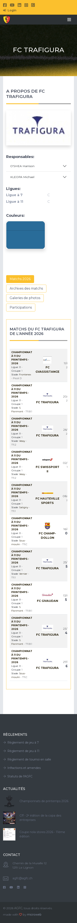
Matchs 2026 (20, 279)
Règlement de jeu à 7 (21, 742)
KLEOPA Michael (22, 177)
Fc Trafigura (47, 402)
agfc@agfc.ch (22, 878)
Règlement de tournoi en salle (27, 759)
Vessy (22, 440)
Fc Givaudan (47, 600)
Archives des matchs (26, 288)
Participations (21, 307)
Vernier (23, 573)
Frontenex (25, 374)
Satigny (24, 507)
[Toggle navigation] (69, 19)
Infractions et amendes (22, 768)
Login (9, 10)
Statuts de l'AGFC (17, 776)
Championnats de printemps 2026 (44, 801)
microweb (34, 914)
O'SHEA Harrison (22, 166)
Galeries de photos (25, 298)
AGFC (18, 908)
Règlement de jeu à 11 (21, 751)
